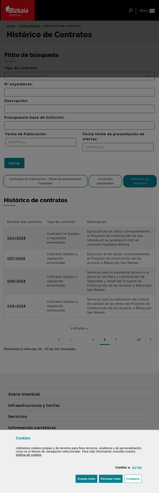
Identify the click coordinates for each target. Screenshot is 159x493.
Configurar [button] (134, 478)
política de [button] (28, 454)
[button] (134, 467)
